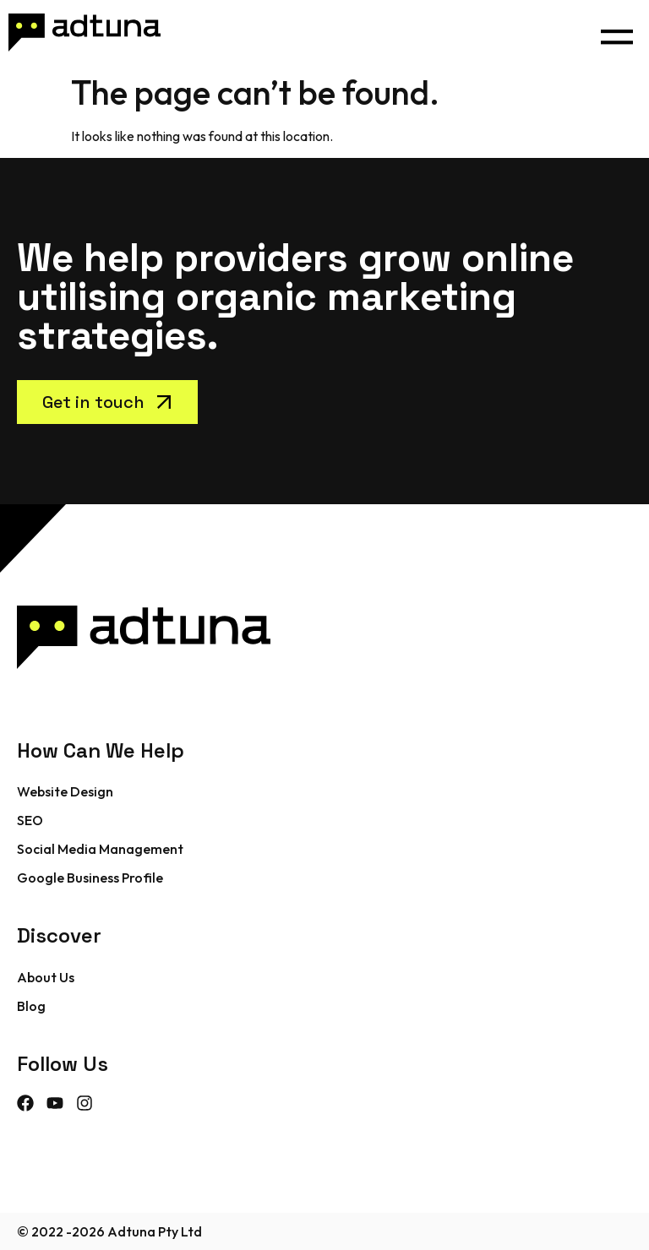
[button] (616, 32)
